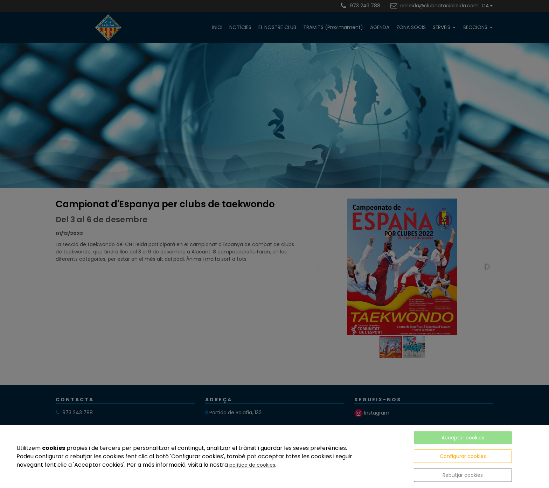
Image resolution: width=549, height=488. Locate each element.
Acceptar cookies (463, 437)
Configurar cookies (463, 456)
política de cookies (252, 464)
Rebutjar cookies (463, 475)
